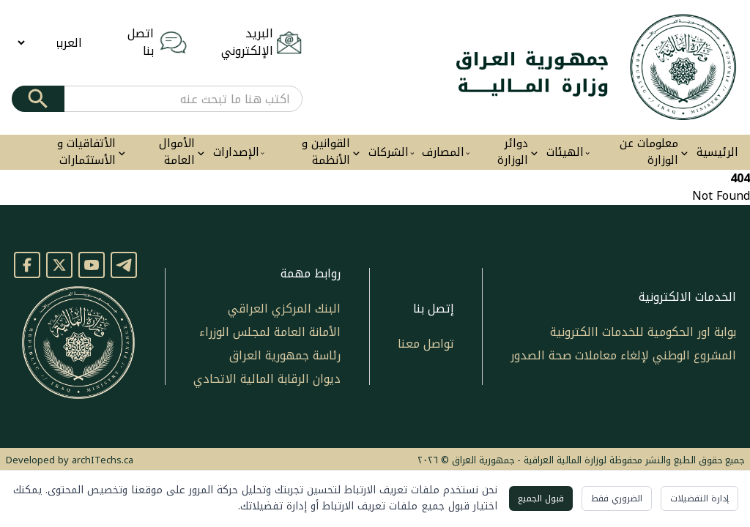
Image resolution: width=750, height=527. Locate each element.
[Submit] (38, 99)
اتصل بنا (140, 42)
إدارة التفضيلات (699, 498)
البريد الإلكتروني (247, 42)
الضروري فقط (616, 498)
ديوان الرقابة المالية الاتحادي (267, 378)
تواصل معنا (426, 343)
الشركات (388, 152)
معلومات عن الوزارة (649, 152)
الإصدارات (236, 152)
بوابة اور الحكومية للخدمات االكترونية (643, 332)
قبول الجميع (541, 498)
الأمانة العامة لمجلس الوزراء (270, 332)
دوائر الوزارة (512, 152)
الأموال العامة (177, 152)
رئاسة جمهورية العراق (285, 355)
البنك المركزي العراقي (284, 308)
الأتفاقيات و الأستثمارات (86, 152)
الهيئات (565, 152)
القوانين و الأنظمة (326, 152)
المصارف (443, 152)
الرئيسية (717, 152)
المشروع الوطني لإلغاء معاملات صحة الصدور (623, 355)
